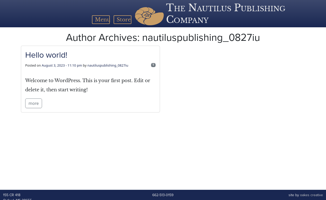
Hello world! (46, 55)
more (34, 103)
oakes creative (311, 195)
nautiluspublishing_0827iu (107, 65)
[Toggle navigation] (101, 19)
